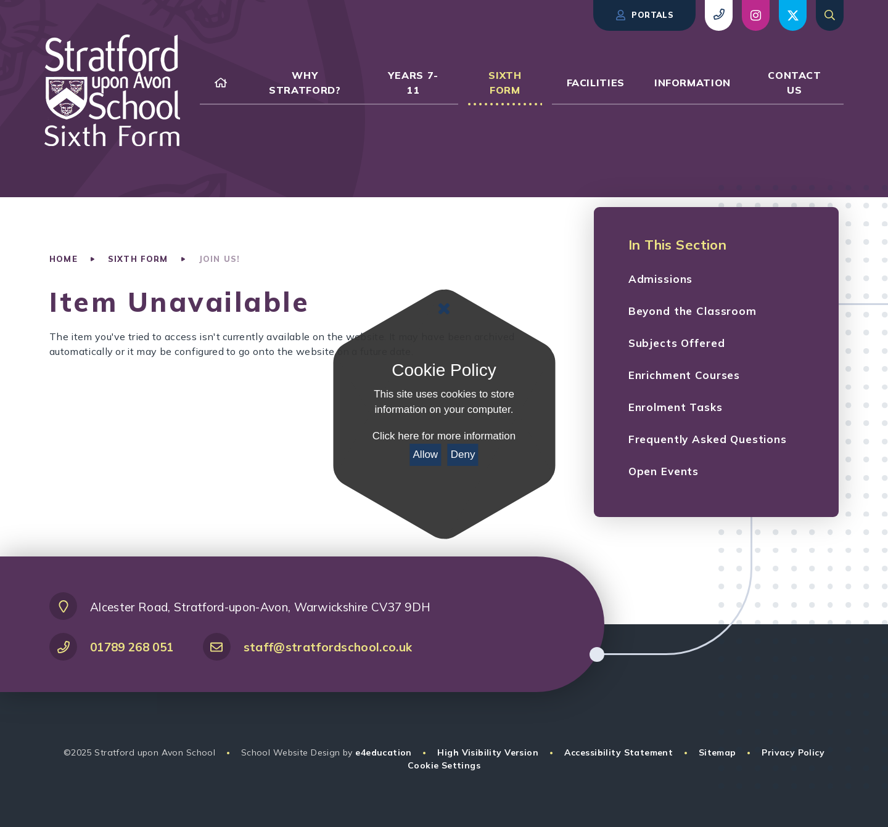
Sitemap (717, 752)
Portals (644, 15)
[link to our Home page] (221, 82)
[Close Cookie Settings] (444, 308)
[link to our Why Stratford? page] (305, 82)
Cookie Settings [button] (444, 765)
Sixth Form (138, 259)
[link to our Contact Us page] (794, 82)
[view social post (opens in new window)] (756, 15)
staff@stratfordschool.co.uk (328, 647)
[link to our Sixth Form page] (504, 82)
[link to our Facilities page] (596, 82)
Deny (463, 454)
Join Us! (219, 259)
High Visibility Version (487, 752)
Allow (425, 454)
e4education (383, 752)
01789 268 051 (131, 647)
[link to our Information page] (692, 82)
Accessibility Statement (618, 752)
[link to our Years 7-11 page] (413, 82)
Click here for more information (444, 436)
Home (63, 259)
